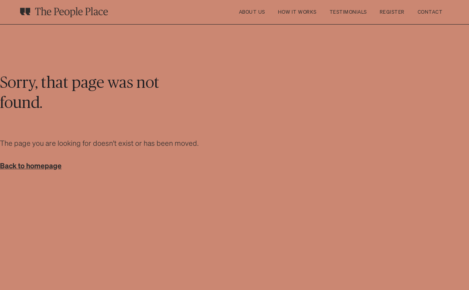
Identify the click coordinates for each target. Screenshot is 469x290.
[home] (64, 12)
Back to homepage (31, 165)
